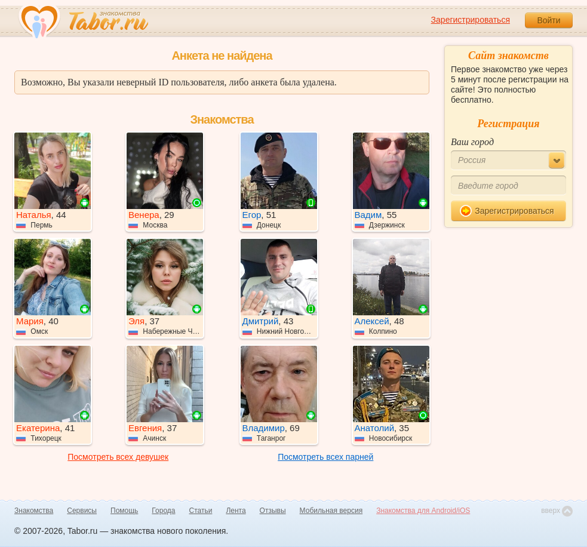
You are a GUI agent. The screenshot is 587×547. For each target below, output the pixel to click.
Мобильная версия (331, 510)
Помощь (124, 510)
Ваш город (472, 142)
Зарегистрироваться (470, 19)
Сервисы (82, 510)
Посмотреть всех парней (325, 457)
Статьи (201, 510)
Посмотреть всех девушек (117, 457)
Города (163, 510)
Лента (235, 510)
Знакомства (33, 510)
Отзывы (273, 510)
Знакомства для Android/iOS (423, 510)
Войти (548, 20)
